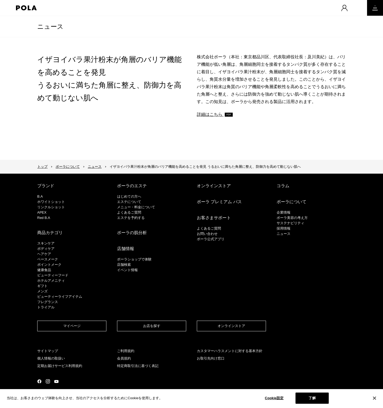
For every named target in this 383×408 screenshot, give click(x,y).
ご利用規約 (125, 351)
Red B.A (43, 218)
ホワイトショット (51, 202)
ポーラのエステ (132, 185)
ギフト (42, 286)
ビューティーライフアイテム (59, 297)
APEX (42, 212)
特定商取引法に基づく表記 (138, 366)
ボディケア (46, 249)
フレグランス (47, 302)
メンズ (42, 291)
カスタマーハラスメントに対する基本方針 (230, 351)
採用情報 (283, 228)
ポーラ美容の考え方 (292, 218)
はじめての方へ (129, 196)
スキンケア (46, 243)
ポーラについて (68, 167)
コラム (283, 185)
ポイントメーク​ (49, 265)
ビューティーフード (52, 275)
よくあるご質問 (129, 212)
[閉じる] (374, 400)
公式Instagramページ (48, 381)
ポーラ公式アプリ (210, 239)
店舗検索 (124, 265)
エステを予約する (131, 218)
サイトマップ (47, 351)
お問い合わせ (207, 234)
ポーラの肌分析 (132, 232)
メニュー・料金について (136, 207)
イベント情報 (127, 270)
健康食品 (44, 270)
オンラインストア (214, 185)
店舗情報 (125, 248)
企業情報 (283, 212)
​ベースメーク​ (47, 259)
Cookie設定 (274, 400)
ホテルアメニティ (51, 281)
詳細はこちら (210, 114)
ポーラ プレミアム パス (219, 201)
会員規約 (124, 358)
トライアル (46, 307)
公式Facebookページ (39, 381)
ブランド (45, 185)
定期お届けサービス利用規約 (59, 366)
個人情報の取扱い (51, 358)
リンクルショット (51, 207)
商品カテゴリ (50, 232)
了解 (312, 400)
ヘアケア (44, 254)
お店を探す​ (151, 326)
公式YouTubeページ (56, 381)
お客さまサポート (214, 217)
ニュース (50, 26)
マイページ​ (72, 326)
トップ (42, 167)
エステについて (129, 202)
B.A (40, 196)
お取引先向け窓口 (210, 358)
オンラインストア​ (231, 326)
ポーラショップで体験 (134, 259)
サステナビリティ (290, 223)
